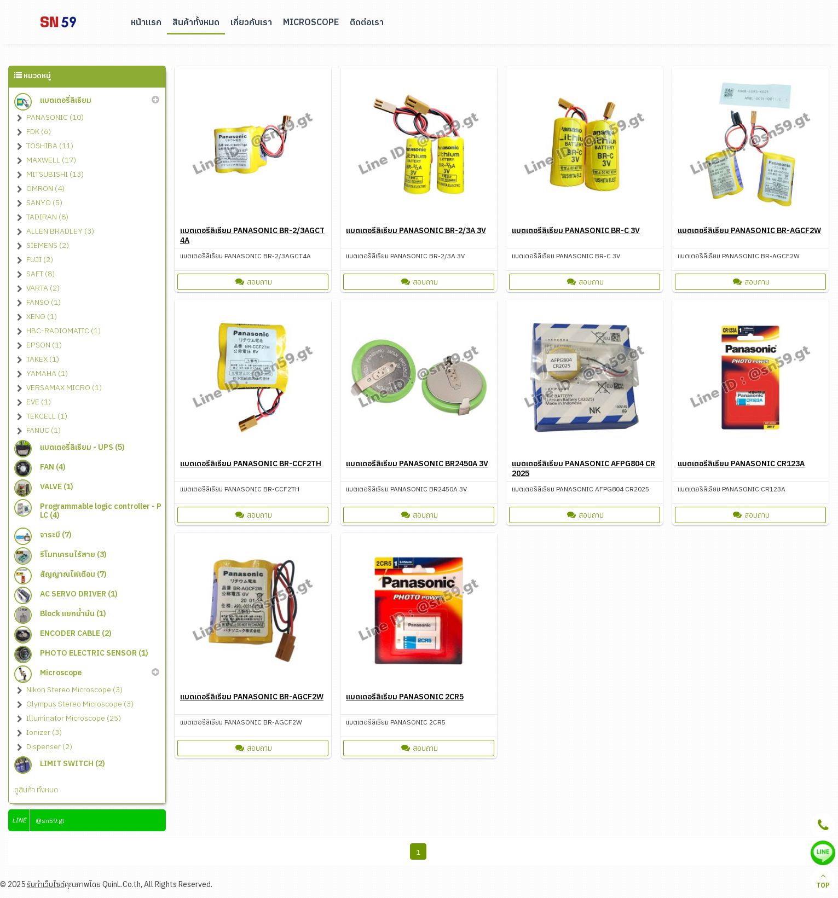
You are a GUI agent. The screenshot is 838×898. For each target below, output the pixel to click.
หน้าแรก (146, 21)
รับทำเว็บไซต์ (46, 884)
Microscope (311, 21)
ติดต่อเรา (367, 21)
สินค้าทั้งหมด (195, 21)
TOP (823, 880)
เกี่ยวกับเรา (251, 21)
